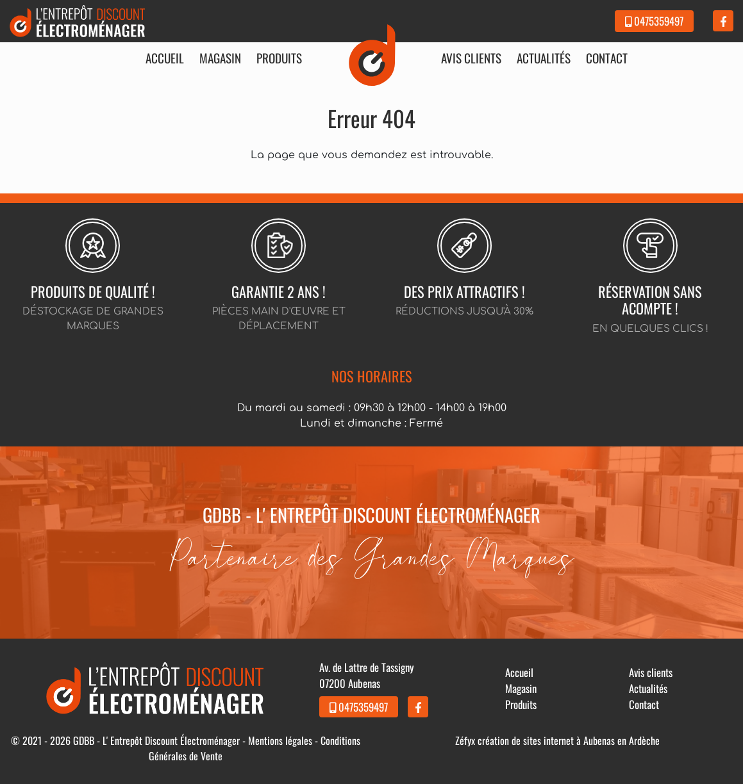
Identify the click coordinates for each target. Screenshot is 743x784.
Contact (607, 58)
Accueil (165, 58)
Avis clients (471, 58)
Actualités (544, 58)
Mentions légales (280, 740)
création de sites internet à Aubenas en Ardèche (569, 740)
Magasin (220, 58)
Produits (279, 58)
